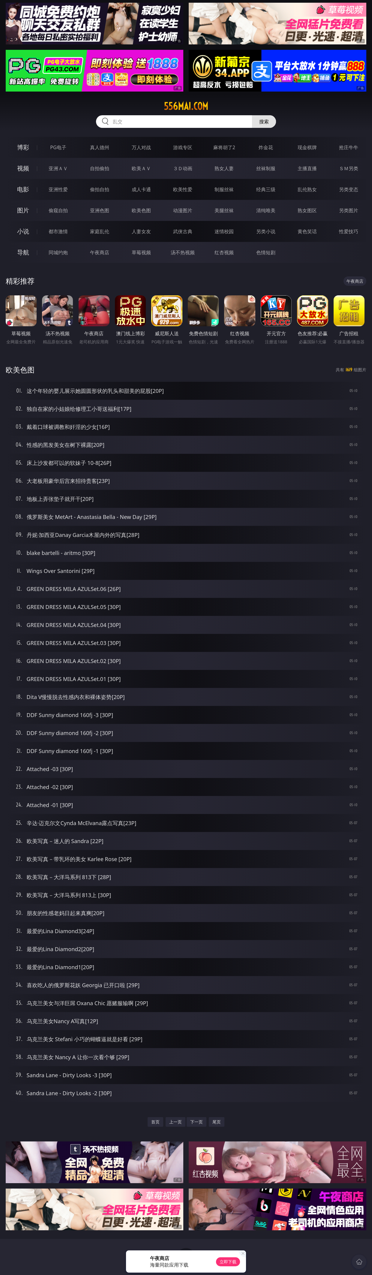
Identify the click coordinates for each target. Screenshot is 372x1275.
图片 (23, 210)
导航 (23, 252)
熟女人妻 (224, 168)
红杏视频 (224, 252)
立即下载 (228, 1261)
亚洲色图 (99, 210)
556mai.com (186, 106)
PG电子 (58, 147)
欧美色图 (141, 210)
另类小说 (265, 231)
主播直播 (307, 168)
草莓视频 (141, 252)
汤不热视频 (183, 252)
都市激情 (58, 231)
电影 (23, 189)
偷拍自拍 (99, 189)
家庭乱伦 (99, 231)
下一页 (196, 1122)
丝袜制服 (265, 168)
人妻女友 (141, 231)
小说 (23, 231)
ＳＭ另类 (348, 168)
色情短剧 (265, 252)
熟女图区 (307, 210)
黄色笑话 (307, 231)
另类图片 (348, 210)
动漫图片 (182, 210)
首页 (155, 1122)
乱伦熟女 (307, 189)
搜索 (264, 121)
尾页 (216, 1122)
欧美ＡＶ (141, 168)
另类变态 (348, 189)
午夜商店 (99, 252)
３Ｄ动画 (182, 168)
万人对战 (141, 147)
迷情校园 (224, 231)
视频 (23, 168)
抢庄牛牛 (348, 147)
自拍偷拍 (99, 168)
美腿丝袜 (224, 210)
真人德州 (99, 147)
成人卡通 (141, 189)
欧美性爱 (182, 189)
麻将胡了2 (224, 147)
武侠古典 (182, 231)
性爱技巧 (348, 231)
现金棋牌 (307, 147)
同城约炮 (58, 252)
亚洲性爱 (58, 189)
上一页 (175, 1122)
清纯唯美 (265, 210)
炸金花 (266, 147)
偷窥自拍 (58, 210)
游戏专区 (182, 147)
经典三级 (265, 189)
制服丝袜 (224, 189)
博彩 (23, 147)
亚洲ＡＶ (58, 168)
